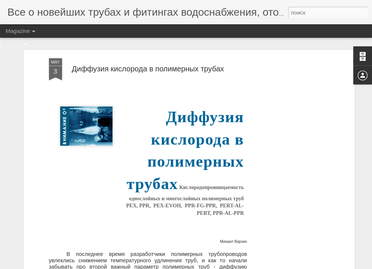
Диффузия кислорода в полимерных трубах (148, 69)
